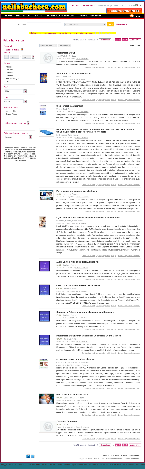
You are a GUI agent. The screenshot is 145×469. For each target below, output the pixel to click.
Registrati (89, 5)
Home (9, 15)
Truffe (123, 455)
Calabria (9, 73)
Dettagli (113, 67)
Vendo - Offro (11, 111)
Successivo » (135, 40)
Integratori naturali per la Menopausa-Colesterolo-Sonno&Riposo (88, 336)
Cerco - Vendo (11, 114)
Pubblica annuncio (60, 15)
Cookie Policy (133, 455)
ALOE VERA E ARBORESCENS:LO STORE (77, 262)
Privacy (116, 455)
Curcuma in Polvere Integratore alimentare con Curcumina (85, 312)
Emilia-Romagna (12, 79)
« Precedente (105, 40)
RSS (138, 16)
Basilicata (9, 70)
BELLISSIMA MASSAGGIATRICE (72, 395)
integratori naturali (65, 53)
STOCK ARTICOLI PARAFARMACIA (73, 73)
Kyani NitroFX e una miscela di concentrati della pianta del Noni (88, 217)
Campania (10, 76)
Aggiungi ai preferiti (103, 67)
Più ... (9, 81)
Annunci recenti (89, 15)
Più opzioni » (121, 24)
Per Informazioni (103, 33)
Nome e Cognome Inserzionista (129, 67)
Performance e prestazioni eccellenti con (76, 191)
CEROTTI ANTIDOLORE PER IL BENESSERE (78, 285)
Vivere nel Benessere (66, 421)
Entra (75, 5)
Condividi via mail (88, 67)
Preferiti (103, 5)
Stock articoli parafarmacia (69, 106)
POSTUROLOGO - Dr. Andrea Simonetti (75, 359)
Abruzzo (9, 67)
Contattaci (117, 5)
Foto (132, 46)
